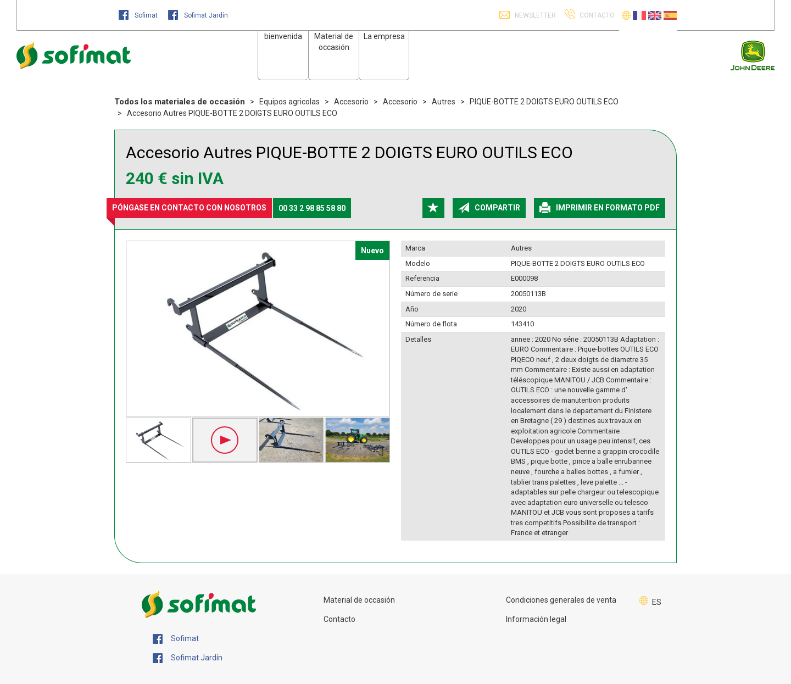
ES (656, 602)
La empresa (384, 36)
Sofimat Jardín (198, 15)
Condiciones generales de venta (561, 600)
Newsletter (534, 15)
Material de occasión (359, 600)
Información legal (536, 619)
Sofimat (139, 15)
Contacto (339, 619)
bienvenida (283, 36)
